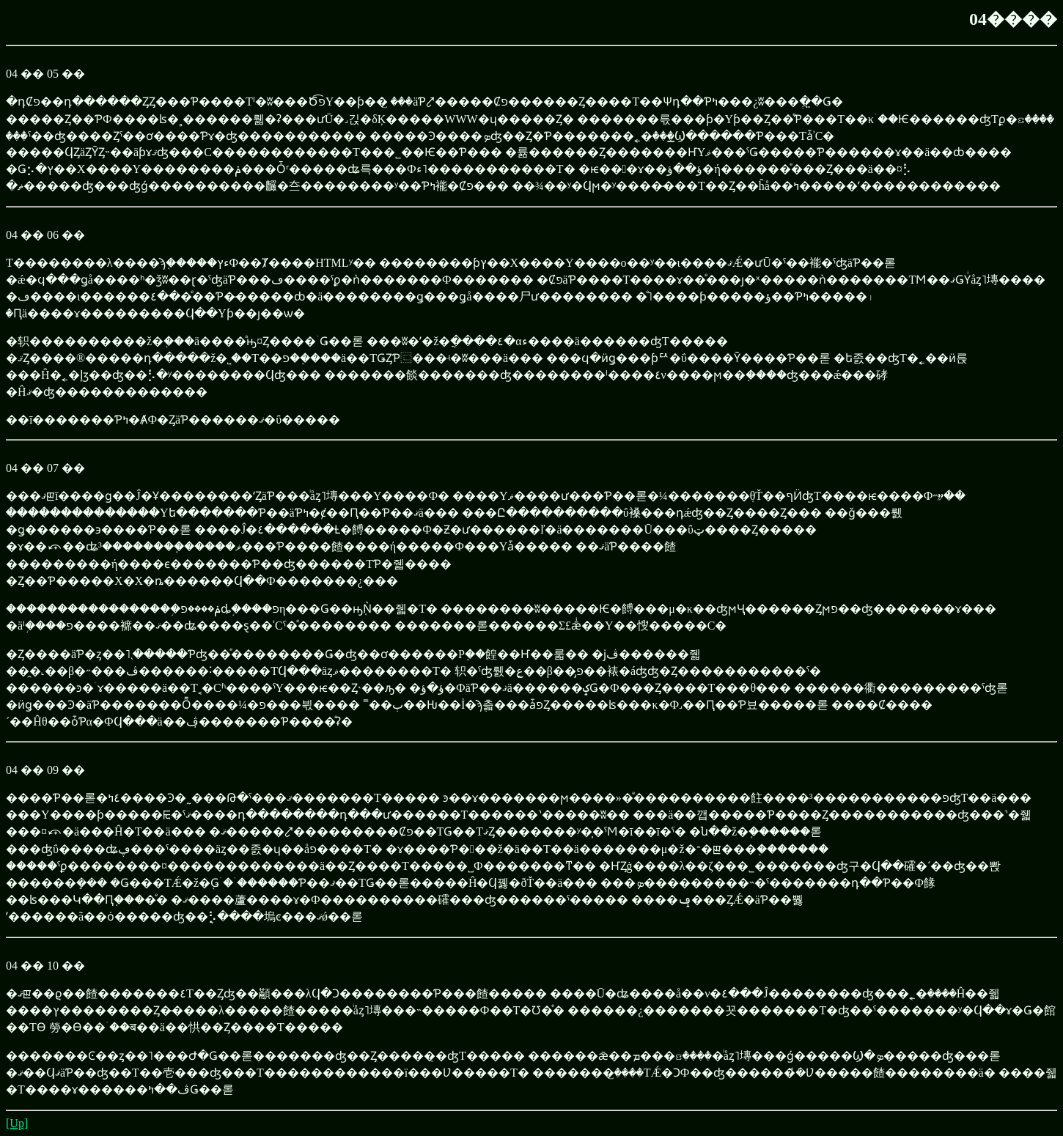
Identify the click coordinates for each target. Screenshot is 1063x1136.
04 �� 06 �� (45, 235)
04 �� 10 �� (45, 965)
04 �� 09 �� (45, 770)
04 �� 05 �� (45, 73)
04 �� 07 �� (45, 468)
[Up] (17, 1123)
